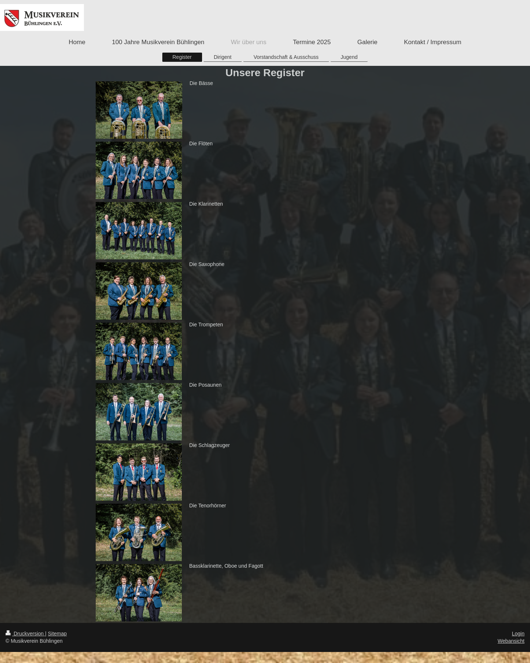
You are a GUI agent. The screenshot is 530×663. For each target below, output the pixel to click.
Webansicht (511, 641)
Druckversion (25, 634)
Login (518, 634)
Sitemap (57, 634)
